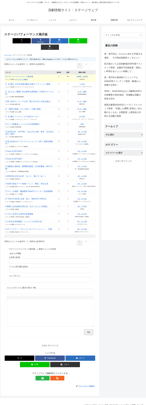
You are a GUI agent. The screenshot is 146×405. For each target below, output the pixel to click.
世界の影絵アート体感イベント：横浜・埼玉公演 (27, 177)
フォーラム (7, 48)
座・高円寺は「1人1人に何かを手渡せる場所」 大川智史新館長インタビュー (123, 56)
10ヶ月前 (82, 110)
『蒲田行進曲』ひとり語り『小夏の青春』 (25, 103)
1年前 (82, 117)
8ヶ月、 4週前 (82, 95)
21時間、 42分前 (61, 53)
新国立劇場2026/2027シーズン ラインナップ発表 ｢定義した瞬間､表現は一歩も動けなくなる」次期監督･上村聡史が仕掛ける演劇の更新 (123, 110)
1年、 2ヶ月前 (82, 135)
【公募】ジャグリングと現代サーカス (23, 110)
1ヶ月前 (82, 77)
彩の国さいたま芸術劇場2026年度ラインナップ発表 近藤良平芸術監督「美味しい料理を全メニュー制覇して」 (123, 68)
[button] (80, 40)
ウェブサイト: (15, 269)
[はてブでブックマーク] (50, 40)
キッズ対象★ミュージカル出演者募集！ (24, 118)
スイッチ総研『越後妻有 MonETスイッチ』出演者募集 (30, 185)
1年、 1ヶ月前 (82, 125)
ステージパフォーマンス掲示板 (20, 70)
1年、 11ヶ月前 (82, 215)
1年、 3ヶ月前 (82, 169)
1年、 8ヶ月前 (82, 185)
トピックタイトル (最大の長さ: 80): (21, 281)
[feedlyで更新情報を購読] (47, 371)
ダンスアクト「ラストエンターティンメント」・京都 (29, 223)
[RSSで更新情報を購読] (52, 371)
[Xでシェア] (19, 40)
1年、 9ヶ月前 (82, 192)
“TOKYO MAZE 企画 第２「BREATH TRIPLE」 (27, 192)
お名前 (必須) (14, 251)
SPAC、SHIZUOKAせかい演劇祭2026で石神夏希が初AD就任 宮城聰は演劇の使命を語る (123, 95)
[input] (123, 35)
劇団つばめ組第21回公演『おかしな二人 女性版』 (28, 200)
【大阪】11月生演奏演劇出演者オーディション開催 (28, 78)
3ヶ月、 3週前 (82, 85)
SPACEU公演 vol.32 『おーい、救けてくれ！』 (27, 170)
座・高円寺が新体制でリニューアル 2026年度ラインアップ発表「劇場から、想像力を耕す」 (123, 81)
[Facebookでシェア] (34, 40)
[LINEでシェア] (65, 40)
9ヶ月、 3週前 (82, 102)
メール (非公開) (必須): (18, 260)
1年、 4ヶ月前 (82, 177)
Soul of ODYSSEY (14, 145)
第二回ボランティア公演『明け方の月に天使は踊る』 (29, 95)
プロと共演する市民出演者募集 (20, 208)
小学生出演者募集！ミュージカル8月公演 (24, 215)
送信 (88, 326)
